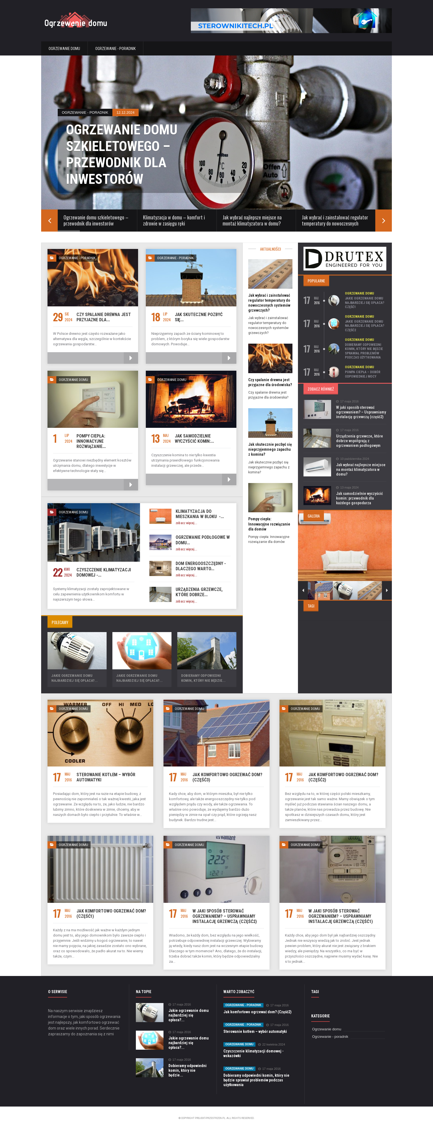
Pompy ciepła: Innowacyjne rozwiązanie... (91, 441)
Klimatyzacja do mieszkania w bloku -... (200, 514)
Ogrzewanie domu (64, 48)
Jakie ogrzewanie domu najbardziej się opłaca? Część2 (364, 326)
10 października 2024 (352, 458)
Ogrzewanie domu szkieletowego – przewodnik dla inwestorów (122, 154)
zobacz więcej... (186, 522)
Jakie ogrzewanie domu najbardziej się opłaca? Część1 (364, 302)
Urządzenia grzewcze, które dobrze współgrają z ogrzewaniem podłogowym (359, 441)
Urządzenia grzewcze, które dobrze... (199, 592)
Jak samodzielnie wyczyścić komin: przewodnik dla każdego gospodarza (359, 498)
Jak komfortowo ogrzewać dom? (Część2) (257, 1012)
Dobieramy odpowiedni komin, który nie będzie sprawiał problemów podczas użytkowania (364, 351)
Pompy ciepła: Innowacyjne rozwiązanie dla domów (269, 524)
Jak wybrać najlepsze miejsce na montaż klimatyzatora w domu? (361, 469)
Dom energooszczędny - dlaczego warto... (201, 566)
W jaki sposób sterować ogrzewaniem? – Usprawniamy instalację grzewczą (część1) (340, 916)
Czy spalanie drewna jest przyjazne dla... (103, 317)
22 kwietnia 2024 (271, 1044)
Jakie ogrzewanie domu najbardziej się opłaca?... (188, 1015)
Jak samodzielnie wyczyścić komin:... (194, 438)
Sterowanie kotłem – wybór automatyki (255, 1031)
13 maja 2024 (347, 487)
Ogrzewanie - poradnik (115, 48)
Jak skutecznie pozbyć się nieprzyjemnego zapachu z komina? (270, 449)
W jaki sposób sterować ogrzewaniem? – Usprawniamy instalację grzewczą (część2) (361, 412)
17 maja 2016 (347, 401)
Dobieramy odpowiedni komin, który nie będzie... (187, 1070)
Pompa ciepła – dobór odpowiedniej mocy (362, 374)
